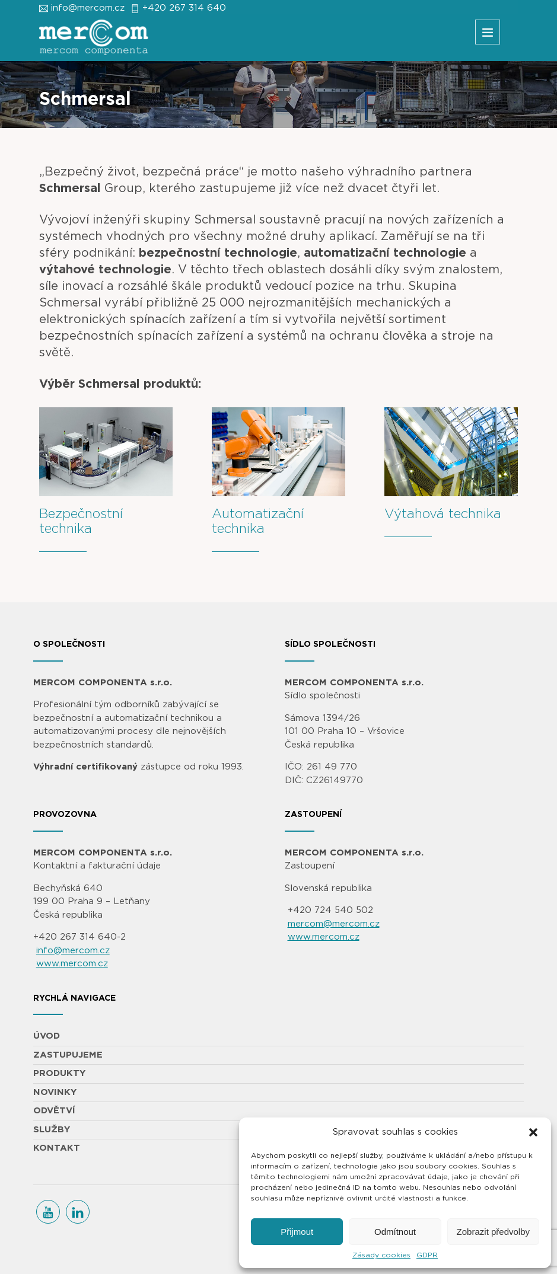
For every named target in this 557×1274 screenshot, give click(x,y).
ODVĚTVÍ (54, 1110)
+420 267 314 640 (184, 8)
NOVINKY (55, 1092)
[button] (533, 1132)
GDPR (427, 1255)
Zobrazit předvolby (493, 1232)
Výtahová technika (442, 514)
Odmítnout (395, 1232)
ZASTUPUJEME (68, 1055)
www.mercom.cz (72, 963)
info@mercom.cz (88, 8)
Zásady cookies (381, 1255)
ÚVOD (46, 1036)
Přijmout (297, 1232)
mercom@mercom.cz (334, 923)
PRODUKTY (59, 1073)
